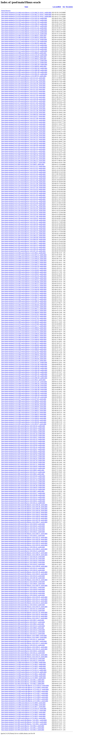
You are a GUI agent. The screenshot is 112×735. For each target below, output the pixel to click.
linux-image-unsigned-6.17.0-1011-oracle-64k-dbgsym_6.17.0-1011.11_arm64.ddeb (25, 689)
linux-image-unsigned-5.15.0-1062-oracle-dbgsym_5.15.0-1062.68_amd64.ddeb (23, 281)
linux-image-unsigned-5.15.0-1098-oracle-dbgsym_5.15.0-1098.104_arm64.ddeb (24, 395)
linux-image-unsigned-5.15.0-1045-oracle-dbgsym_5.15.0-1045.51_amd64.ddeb (23, 264)
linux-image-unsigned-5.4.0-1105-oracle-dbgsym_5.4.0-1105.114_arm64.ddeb (23, 149)
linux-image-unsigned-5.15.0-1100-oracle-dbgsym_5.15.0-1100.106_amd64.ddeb (24, 366)
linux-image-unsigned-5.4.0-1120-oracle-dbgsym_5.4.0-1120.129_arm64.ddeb (23, 108)
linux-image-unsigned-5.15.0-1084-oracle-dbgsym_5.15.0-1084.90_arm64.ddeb (23, 406)
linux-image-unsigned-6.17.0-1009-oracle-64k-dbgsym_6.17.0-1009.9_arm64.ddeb (24, 691)
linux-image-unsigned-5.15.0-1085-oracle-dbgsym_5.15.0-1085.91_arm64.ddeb (23, 408)
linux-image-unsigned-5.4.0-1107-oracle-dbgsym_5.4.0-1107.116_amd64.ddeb (23, 251)
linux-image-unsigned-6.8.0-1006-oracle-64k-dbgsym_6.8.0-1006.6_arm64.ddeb (24, 637)
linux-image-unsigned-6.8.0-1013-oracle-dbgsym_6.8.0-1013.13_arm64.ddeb (23, 633)
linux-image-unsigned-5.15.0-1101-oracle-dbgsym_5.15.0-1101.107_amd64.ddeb (24, 362)
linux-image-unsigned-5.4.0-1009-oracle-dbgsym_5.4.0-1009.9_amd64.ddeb (22, 164)
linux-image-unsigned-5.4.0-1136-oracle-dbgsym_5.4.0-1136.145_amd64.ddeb (23, 210)
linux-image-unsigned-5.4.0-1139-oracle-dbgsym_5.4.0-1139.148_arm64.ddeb (23, 130)
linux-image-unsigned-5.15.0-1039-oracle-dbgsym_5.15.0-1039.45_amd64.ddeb (23, 341)
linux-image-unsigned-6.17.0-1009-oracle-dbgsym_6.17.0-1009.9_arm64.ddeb (23, 703)
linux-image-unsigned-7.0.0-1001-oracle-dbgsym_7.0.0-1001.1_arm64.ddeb (22, 728)
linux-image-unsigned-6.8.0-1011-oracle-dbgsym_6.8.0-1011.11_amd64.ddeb (23, 464)
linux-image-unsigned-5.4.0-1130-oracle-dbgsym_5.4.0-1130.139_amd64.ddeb (23, 172)
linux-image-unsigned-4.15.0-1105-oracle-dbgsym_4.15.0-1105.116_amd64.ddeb (24, 18)
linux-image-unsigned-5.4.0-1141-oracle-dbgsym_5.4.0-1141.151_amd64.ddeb (23, 222)
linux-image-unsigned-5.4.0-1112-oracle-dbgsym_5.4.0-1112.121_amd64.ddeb (23, 166)
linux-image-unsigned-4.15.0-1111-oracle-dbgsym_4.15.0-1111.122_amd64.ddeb (24, 28)
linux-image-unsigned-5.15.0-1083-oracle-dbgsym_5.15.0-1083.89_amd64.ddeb (23, 322)
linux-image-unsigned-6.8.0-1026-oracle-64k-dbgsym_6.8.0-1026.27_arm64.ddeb (24, 522)
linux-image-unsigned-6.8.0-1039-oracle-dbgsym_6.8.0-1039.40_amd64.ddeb (23, 445)
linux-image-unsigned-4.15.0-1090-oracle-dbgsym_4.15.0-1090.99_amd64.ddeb (23, 57)
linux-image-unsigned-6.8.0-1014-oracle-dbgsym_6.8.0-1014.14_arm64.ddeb (23, 626)
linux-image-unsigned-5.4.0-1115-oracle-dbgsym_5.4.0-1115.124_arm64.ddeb (23, 97)
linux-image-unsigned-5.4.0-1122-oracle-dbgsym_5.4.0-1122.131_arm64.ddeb (23, 120)
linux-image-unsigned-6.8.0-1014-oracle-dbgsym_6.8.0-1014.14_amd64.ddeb (23, 481)
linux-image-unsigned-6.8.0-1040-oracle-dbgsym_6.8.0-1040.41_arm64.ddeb (23, 583)
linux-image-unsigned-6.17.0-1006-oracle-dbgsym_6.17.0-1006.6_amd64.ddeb (23, 662)
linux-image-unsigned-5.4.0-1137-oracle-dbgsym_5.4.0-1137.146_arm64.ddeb (23, 118)
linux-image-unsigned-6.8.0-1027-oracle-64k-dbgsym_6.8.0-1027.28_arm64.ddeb (24, 520)
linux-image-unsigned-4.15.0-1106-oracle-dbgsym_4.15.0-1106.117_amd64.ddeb (24, 26)
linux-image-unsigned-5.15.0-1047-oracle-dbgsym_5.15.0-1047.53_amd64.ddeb (23, 255)
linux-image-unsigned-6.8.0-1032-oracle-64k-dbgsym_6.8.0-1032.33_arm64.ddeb (24, 543)
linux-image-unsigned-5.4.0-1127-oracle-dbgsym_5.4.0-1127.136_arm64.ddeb (23, 95)
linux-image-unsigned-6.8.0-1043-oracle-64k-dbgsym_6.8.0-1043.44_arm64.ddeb (24, 510)
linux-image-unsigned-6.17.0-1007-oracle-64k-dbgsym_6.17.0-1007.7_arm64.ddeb (24, 693)
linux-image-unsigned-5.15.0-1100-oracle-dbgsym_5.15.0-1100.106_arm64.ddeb (24, 385)
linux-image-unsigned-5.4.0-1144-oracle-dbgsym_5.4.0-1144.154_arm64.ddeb (23, 143)
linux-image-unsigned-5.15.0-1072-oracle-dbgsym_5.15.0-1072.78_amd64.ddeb (23, 320)
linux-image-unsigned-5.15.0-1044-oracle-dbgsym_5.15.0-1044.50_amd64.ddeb (23, 287)
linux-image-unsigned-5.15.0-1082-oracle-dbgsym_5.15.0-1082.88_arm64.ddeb (23, 405)
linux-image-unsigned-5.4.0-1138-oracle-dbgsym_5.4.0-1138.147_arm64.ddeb (23, 131)
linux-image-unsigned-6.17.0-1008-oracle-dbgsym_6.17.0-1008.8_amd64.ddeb (23, 676)
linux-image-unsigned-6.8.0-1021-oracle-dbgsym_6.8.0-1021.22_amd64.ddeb (23, 503)
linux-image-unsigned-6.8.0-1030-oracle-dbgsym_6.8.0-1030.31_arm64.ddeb (23, 535)
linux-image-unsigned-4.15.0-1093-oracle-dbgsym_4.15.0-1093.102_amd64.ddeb (24, 68)
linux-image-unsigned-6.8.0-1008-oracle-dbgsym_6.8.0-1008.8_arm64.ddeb (22, 628)
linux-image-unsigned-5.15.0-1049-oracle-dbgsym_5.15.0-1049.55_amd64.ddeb (23, 260)
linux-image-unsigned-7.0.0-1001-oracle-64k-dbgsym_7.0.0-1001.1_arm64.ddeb (24, 720)
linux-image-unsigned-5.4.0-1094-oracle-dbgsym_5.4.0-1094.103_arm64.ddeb (23, 114)
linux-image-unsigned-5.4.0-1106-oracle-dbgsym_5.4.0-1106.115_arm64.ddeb (23, 160)
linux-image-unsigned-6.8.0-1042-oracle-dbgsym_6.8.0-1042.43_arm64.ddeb (23, 570)
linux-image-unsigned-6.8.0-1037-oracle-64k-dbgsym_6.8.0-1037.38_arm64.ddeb (24, 572)
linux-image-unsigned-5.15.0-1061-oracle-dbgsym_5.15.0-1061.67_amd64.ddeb (23, 283)
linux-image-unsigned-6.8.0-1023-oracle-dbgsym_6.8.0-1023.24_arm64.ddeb (23, 658)
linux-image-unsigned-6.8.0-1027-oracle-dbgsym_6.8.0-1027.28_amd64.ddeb (23, 433)
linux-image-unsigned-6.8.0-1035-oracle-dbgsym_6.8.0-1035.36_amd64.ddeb (23, 455)
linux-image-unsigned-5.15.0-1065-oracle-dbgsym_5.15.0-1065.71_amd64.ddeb (23, 308)
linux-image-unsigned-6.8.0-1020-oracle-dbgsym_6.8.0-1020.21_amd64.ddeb (23, 501)
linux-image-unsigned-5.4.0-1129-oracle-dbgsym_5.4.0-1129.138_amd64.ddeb (23, 191)
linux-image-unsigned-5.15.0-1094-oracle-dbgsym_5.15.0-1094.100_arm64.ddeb (24, 389)
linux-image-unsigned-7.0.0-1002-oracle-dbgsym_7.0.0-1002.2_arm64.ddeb (22, 726)
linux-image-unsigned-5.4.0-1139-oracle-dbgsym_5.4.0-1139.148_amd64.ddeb (23, 220)
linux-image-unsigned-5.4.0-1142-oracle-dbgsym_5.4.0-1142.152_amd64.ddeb (23, 228)
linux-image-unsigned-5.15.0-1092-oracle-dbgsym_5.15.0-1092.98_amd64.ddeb (23, 358)
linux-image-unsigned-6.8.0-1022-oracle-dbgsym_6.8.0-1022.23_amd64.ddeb (23, 497)
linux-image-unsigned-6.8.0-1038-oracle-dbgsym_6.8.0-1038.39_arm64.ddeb (23, 589)
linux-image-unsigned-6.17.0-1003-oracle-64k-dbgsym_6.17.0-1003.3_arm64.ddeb (24, 699)
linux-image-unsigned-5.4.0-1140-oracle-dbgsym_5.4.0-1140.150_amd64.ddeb (23, 224)
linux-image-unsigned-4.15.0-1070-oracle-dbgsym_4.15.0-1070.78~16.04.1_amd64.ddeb (26, 16)
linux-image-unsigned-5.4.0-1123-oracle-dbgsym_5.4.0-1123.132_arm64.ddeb (23, 124)
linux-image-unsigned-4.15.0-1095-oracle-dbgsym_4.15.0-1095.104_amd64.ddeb (24, 64)
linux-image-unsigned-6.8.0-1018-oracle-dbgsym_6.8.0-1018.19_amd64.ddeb (23, 483)
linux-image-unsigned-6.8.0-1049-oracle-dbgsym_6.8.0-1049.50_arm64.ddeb (23, 562)
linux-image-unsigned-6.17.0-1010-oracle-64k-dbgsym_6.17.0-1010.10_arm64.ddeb (25, 685)
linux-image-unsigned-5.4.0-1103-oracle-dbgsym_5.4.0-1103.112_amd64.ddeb (23, 231)
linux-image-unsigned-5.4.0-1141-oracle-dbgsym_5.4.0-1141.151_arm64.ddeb (23, 139)
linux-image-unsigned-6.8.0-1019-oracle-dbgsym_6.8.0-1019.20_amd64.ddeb (23, 476)
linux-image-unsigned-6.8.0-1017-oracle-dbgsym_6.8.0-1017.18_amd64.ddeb (23, 480)
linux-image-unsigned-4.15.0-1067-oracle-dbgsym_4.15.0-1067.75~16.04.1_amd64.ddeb (26, 14)
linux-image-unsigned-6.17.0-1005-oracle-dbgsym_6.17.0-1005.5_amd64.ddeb (23, 666)
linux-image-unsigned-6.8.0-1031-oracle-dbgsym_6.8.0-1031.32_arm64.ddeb (23, 568)
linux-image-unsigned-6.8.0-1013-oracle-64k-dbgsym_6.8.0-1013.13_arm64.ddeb (24, 601)
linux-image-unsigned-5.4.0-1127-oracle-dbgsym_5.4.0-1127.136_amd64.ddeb (23, 187)
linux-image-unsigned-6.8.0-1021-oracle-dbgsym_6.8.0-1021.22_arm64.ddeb (23, 653)
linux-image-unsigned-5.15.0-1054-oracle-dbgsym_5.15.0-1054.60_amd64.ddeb (23, 270)
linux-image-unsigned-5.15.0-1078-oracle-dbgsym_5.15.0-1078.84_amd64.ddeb (23, 330)
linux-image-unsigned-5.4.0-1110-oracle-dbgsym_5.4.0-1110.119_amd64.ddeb (23, 199)
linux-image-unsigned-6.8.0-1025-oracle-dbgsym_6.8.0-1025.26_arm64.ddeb (23, 529)
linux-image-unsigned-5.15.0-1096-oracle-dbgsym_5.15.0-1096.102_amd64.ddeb (24, 372)
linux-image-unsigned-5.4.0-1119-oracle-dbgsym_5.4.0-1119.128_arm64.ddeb (23, 112)
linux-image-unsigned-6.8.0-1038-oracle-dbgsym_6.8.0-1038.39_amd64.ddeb (23, 453)
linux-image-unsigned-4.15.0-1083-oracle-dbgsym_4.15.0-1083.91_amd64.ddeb (23, 35)
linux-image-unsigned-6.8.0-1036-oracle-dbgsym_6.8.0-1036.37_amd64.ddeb (23, 449)
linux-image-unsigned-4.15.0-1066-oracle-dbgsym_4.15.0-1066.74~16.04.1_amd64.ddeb (26, 12)
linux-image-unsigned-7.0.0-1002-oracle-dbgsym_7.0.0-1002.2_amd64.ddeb (22, 683)
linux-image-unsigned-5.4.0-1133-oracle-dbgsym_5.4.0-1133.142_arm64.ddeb (23, 87)
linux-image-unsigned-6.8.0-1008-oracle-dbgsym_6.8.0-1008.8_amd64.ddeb (22, 470)
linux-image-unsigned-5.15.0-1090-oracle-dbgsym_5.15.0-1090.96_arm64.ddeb (23, 418)
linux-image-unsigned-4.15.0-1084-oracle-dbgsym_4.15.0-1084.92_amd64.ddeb (23, 58)
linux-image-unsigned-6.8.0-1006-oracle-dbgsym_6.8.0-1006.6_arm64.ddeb (22, 624)
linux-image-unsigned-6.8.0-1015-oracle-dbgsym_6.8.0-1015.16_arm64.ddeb (23, 645)
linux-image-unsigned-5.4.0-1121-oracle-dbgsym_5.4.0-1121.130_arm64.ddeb (23, 110)
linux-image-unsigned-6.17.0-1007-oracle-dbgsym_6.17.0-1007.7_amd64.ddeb (23, 668)
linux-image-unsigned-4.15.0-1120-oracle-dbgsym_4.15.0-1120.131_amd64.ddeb (24, 47)
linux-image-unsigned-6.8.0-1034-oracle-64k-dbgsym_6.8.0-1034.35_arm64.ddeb (24, 574)
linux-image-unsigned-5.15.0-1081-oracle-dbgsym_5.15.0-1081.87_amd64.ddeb (23, 356)
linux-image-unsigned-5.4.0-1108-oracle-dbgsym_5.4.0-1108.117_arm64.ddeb (23, 162)
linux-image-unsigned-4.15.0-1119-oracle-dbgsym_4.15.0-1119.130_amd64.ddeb (24, 49)
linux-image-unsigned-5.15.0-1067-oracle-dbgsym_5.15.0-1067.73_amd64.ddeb (23, 299)
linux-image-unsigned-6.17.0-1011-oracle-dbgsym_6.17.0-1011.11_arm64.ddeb (23, 710)
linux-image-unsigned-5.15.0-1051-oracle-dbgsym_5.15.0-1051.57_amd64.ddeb (23, 268)
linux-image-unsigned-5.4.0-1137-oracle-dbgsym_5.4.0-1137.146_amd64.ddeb (23, 216)
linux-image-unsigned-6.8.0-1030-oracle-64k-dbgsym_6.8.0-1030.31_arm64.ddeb (24, 533)
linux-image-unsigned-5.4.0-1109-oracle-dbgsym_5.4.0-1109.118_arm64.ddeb (23, 155)
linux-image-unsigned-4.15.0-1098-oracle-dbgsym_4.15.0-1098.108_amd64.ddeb (24, 70)
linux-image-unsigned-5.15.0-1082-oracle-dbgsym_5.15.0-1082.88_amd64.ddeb (23, 347)
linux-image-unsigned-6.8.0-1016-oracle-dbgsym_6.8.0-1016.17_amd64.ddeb (23, 493)
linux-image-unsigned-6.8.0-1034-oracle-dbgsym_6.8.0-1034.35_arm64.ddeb (23, 564)
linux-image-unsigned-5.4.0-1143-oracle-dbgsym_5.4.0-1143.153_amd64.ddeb (23, 226)
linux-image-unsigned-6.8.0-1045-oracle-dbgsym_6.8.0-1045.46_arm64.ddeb (23, 591)
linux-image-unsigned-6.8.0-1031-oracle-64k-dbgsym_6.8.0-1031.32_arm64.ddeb (24, 537)
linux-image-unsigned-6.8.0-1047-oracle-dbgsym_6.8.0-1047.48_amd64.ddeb (23, 485)
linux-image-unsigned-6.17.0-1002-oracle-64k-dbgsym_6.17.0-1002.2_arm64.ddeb (24, 701)
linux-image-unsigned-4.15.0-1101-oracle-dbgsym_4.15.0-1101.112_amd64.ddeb (24, 60)
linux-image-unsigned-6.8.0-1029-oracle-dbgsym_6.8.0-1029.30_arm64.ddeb (23, 560)
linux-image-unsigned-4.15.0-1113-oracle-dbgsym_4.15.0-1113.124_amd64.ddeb (24, 30)
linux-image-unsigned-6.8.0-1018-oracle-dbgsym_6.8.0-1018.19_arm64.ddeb (23, 604)
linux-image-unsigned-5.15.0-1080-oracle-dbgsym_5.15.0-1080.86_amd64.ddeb (23, 345)
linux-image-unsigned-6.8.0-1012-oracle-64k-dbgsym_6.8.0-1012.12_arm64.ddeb (24, 599)
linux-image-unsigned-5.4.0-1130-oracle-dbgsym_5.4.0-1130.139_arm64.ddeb (23, 83)
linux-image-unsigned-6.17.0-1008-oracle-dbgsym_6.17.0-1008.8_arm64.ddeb (23, 704)
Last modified (57, 7)
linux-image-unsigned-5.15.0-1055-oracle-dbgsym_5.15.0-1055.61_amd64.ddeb (23, 280)
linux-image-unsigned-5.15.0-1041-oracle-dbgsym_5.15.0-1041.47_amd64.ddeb (23, 285)
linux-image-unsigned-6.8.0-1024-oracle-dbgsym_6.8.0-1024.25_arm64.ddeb (23, 526)
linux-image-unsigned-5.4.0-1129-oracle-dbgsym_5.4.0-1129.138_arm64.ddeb (23, 99)
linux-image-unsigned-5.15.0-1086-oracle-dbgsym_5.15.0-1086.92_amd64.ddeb (23, 335)
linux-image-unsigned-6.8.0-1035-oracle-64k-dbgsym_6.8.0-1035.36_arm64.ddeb (24, 539)
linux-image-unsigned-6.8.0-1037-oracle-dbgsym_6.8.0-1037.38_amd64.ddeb (23, 460)
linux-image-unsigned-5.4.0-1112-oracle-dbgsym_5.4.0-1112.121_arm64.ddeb (23, 80)
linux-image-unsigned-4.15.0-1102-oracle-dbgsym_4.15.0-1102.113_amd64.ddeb (24, 62)
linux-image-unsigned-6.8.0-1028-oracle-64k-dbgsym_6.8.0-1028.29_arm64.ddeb (24, 516)
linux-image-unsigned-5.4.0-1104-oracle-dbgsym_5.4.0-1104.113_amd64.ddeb (23, 245)
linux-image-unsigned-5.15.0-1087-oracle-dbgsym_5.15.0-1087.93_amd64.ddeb (23, 343)
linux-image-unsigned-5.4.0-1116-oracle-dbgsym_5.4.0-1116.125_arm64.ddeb (23, 91)
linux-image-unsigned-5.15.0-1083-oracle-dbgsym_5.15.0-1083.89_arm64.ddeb (23, 403)
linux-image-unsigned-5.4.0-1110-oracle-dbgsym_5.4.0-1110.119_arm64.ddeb (23, 106)
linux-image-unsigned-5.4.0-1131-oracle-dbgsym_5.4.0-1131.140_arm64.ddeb (23, 82)
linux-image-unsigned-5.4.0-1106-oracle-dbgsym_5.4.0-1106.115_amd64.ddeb (23, 235)
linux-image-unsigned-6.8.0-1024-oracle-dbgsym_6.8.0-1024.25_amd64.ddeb (23, 428)
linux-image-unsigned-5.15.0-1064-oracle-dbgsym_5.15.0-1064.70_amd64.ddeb (23, 295)
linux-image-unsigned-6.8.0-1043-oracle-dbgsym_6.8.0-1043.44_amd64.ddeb (23, 462)
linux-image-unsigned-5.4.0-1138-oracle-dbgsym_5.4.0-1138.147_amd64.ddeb (23, 218)
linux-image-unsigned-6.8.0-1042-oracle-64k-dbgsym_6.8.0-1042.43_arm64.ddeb (24, 585)
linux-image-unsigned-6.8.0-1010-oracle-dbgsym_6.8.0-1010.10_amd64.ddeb (23, 468)
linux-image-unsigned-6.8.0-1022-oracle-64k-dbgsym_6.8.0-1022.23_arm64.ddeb (24, 654)
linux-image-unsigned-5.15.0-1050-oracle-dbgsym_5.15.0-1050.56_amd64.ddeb (23, 258)
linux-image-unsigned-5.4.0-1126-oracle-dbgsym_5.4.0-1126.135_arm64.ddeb (23, 101)
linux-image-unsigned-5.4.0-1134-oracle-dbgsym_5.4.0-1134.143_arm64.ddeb (23, 122)
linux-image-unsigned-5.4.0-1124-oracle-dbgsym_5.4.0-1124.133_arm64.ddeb (23, 126)
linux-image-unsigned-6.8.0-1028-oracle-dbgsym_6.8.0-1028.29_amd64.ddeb (23, 431)
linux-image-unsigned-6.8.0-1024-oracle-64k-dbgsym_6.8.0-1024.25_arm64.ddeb (24, 514)
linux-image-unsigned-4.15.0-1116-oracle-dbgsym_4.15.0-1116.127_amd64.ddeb (24, 39)
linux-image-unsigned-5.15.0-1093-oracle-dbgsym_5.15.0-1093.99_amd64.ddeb (23, 353)
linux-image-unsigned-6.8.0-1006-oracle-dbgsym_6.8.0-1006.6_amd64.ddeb (22, 474)
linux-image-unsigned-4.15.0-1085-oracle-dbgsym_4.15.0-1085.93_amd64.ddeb (23, 37)
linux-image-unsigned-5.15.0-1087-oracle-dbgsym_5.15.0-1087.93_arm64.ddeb (23, 412)
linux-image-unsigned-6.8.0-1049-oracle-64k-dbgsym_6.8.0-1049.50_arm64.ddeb (24, 508)
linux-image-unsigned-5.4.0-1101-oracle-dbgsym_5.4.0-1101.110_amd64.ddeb (23, 233)
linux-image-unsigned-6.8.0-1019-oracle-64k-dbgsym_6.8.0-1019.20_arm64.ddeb (24, 597)
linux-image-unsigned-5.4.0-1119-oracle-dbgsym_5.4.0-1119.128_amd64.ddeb (23, 181)
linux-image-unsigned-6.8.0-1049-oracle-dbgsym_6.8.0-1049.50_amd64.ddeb (23, 487)
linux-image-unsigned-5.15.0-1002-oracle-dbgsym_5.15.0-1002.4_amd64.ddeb (23, 253)
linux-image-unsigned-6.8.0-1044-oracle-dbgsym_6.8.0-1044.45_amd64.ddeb (23, 466)
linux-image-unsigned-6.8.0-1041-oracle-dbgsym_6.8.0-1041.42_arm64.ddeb (23, 547)
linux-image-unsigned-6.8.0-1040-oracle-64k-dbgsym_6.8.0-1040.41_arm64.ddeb (24, 549)
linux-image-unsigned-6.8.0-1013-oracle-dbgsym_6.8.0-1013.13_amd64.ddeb (23, 478)
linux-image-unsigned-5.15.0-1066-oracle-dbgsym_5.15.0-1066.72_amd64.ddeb (23, 297)
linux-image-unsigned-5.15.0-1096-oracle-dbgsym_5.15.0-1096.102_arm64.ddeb (24, 393)
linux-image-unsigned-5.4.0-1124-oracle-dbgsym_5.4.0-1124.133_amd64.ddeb (23, 176)
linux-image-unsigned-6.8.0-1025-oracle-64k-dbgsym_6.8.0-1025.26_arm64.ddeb (24, 518)
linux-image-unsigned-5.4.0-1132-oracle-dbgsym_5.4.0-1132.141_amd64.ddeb (23, 208)
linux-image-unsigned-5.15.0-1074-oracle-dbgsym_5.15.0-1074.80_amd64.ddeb (23, 324)
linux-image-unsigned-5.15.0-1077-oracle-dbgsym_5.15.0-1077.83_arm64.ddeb (23, 399)
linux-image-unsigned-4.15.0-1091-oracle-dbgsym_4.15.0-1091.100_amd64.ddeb (24, 72)
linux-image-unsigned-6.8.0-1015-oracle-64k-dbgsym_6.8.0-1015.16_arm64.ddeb (24, 616)
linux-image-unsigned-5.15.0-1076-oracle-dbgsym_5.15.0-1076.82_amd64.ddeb (23, 306)
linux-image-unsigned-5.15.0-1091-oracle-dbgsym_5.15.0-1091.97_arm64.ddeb (23, 424)
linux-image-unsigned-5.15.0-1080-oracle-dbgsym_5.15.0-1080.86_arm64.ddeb (23, 401)
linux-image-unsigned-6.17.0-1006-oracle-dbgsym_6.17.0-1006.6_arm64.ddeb (23, 712)
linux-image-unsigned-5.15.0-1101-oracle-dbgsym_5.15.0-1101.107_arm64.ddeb (24, 381)
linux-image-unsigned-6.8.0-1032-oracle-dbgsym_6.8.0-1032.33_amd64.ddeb (23, 441)
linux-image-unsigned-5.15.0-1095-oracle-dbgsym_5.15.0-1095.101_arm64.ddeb (24, 391)
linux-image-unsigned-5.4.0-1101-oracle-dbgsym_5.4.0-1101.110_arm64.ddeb (23, 147)
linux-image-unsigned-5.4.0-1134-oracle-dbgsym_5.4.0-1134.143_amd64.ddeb (23, 214)
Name (26, 7)
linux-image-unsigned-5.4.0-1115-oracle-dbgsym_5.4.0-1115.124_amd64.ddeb (23, 174)
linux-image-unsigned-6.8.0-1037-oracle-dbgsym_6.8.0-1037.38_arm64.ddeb (23, 558)
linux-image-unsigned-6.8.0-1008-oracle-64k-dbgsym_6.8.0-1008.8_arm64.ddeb (24, 635)
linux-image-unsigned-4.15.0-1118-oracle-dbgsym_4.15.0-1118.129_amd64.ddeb (24, 55)
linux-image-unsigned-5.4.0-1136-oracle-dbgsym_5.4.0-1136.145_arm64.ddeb (23, 128)
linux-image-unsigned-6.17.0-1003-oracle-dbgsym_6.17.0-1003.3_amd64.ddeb (23, 664)
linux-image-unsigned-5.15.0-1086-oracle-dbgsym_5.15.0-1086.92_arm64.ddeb (23, 414)
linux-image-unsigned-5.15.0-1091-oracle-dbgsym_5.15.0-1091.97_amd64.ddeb (23, 360)
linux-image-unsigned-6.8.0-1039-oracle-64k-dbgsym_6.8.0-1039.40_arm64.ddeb (24, 566)
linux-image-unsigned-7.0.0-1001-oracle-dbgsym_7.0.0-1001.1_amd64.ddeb (22, 679)
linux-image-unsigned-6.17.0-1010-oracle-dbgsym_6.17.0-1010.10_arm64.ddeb (23, 708)
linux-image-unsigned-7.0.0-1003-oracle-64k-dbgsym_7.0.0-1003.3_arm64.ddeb (24, 722)
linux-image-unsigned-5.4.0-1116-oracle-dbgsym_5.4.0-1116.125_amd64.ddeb (23, 170)
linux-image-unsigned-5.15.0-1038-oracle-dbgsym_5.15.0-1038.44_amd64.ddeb (23, 333)
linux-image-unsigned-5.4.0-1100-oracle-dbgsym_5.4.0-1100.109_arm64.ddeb (23, 145)
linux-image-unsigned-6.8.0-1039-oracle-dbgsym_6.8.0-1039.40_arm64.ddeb (23, 581)
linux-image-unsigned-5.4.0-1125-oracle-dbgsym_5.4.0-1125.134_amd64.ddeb (23, 212)
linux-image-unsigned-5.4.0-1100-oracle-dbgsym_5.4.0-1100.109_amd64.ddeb (23, 237)
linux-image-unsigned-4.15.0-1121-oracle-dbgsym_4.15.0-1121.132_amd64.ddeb (24, 51)
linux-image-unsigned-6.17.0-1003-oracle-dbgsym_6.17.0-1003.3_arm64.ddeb (23, 716)
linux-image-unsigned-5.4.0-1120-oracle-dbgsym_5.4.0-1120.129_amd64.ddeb (23, 185)
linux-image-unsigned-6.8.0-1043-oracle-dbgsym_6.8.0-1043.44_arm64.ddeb (23, 593)
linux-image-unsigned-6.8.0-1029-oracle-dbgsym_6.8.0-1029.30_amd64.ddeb (23, 435)
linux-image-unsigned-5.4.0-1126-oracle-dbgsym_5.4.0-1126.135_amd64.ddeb (23, 193)
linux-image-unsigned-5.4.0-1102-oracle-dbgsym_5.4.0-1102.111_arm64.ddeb (23, 151)
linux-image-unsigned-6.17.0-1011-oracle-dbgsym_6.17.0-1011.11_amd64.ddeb (23, 670)
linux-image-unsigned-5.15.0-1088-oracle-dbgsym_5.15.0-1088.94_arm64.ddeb (23, 416)
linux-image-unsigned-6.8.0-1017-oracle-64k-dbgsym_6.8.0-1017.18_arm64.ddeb (24, 612)
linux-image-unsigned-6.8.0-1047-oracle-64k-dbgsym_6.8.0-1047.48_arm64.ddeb (24, 506)
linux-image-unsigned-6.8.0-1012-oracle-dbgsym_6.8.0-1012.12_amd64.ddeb (23, 472)
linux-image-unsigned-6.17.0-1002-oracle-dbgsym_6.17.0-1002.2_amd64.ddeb (23, 674)
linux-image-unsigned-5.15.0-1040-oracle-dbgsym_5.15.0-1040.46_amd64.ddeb (23, 339)
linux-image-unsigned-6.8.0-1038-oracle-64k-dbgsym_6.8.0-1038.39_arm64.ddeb (24, 554)
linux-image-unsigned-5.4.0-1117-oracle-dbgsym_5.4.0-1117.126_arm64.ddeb (23, 103)
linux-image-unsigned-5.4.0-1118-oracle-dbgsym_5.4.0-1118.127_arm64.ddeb (23, 116)
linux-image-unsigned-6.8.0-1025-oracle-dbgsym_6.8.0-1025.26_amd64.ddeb (23, 426)
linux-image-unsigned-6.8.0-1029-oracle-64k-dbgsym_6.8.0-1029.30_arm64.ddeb (24, 541)
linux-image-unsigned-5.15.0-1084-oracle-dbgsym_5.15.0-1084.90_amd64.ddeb (23, 312)
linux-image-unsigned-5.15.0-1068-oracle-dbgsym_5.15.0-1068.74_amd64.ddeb (23, 301)
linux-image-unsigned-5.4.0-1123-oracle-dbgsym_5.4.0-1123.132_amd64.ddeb (23, 197)
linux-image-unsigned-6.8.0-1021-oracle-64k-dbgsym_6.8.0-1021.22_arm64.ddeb (24, 649)
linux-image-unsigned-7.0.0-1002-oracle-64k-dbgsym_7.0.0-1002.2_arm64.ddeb (24, 724)
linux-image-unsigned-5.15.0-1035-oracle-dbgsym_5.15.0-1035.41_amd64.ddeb (23, 293)
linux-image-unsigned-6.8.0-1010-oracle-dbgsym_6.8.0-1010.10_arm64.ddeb (23, 629)
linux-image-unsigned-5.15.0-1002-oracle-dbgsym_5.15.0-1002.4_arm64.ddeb (23, 380)
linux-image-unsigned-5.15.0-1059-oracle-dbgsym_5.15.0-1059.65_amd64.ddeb (23, 274)
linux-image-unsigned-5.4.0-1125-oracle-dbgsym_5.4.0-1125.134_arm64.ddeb (23, 105)
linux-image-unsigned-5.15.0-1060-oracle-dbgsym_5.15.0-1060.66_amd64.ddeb (23, 272)
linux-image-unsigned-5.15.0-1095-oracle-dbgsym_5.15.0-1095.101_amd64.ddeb (24, 374)
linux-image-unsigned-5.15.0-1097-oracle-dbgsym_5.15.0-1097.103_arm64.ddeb (24, 397)
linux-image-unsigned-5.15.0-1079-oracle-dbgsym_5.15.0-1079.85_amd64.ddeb (23, 351)
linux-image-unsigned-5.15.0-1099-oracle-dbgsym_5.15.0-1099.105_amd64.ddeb (24, 368)
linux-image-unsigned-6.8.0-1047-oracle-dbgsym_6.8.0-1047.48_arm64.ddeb (23, 578)
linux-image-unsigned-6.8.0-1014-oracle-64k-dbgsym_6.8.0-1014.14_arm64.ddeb (24, 603)
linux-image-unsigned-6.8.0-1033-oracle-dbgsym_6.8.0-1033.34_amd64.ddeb (23, 443)
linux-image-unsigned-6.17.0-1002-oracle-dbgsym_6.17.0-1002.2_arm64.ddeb (23, 718)
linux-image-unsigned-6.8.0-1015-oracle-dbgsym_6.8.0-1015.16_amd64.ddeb (23, 489)
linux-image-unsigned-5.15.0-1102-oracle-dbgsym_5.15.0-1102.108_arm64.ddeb (24, 387)
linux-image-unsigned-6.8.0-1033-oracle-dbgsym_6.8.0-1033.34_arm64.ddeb (23, 576)
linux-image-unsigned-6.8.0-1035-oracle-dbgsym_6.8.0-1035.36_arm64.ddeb (23, 556)
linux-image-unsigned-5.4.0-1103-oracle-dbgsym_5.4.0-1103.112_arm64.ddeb (23, 156)
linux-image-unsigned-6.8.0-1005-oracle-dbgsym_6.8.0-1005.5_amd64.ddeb (22, 491)
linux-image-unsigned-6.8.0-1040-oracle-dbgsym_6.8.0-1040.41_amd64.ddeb (23, 451)
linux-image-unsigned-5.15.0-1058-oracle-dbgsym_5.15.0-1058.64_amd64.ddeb (23, 278)
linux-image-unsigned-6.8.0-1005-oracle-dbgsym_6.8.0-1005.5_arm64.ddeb (22, 620)
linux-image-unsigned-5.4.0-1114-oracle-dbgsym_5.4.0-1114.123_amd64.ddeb (23, 189)
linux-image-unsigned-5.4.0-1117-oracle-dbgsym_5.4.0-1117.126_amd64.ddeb (23, 180)
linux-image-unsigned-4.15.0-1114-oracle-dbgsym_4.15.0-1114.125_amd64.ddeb (24, 33)
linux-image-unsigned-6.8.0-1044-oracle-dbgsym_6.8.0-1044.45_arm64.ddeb (23, 595)
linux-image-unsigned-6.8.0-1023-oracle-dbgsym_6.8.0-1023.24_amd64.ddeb (23, 499)
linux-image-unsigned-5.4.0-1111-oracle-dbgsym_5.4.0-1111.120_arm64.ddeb (23, 89)
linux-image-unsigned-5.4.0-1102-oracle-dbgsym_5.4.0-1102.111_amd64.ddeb (23, 241)
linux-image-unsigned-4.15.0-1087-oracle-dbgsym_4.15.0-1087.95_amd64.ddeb (23, 76)
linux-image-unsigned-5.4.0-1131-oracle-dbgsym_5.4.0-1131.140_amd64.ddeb (23, 183)
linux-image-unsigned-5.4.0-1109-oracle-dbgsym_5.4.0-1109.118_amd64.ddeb (23, 249)
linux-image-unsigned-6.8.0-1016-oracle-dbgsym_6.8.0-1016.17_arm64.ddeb (23, 622)
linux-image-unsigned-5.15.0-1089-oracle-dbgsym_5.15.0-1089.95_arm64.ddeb (23, 410)
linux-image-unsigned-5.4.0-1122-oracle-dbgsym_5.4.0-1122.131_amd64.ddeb (23, 201)
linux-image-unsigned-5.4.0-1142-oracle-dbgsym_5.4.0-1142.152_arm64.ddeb (23, 141)
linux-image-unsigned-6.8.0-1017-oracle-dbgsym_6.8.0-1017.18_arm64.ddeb (23, 608)
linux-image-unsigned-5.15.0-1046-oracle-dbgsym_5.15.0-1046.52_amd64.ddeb (23, 262)
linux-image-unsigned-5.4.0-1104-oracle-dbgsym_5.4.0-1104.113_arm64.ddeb (23, 153)
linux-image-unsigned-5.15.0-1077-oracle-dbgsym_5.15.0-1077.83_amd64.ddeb (23, 318)
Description (69, 7)
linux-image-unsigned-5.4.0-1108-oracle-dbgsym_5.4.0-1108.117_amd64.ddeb (23, 243)
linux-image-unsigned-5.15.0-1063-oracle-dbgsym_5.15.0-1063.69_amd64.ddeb (23, 305)
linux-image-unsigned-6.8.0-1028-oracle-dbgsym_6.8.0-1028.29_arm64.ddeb (23, 524)
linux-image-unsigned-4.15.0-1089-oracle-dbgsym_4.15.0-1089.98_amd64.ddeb (23, 66)
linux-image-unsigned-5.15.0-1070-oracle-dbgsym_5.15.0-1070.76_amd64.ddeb (23, 316)
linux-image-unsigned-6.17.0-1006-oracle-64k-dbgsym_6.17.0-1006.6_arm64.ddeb (24, 697)
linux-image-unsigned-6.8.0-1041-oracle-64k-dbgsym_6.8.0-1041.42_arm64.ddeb (24, 579)
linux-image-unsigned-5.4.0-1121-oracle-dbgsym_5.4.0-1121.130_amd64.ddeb (23, 206)
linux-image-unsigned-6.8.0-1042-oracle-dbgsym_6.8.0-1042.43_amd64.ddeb (23, 458)
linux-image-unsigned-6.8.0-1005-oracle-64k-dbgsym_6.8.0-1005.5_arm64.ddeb (24, 641)
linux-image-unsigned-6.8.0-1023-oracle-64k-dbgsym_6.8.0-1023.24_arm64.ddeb (24, 656)
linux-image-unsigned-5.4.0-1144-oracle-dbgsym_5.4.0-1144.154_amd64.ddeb (23, 230)
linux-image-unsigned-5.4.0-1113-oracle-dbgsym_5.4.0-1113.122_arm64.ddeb (23, 78)
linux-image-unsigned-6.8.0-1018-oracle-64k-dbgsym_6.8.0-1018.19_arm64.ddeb (24, 606)
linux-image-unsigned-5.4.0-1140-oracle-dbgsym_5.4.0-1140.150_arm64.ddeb (23, 133)
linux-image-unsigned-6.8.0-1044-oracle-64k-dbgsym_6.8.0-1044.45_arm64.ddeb (24, 512)
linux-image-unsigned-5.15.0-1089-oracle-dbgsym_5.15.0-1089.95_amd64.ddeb (23, 328)
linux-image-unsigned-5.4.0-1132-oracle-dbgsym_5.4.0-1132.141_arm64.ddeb (23, 85)
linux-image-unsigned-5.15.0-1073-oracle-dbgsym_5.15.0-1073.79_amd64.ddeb (23, 303)
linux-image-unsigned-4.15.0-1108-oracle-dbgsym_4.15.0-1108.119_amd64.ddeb (24, 24)
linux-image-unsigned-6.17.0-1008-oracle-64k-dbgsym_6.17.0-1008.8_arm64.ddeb (24, 687)
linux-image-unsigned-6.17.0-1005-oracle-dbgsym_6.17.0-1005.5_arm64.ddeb (23, 714)
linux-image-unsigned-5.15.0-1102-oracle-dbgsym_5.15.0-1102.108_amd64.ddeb (24, 364)
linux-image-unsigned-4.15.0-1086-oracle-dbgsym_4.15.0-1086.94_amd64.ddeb (23, 53)
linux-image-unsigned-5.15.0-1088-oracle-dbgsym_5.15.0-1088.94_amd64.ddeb (23, 349)
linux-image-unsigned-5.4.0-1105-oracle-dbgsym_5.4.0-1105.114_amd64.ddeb (23, 247)
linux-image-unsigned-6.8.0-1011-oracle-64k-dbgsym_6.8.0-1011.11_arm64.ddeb (24, 643)
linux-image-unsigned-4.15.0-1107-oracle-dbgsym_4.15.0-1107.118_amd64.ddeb (24, 22)
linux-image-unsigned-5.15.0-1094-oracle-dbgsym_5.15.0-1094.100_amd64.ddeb (24, 370)
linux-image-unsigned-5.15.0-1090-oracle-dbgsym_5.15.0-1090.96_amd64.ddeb (23, 355)
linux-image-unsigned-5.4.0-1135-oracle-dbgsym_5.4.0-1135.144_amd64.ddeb (23, 203)
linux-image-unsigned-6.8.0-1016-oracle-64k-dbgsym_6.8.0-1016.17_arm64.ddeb (24, 618)
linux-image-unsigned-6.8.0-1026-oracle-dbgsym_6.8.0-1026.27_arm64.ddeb (23, 531)
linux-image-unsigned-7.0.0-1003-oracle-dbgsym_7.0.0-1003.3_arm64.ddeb (22, 729)
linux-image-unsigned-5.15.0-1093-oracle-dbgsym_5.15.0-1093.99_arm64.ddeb (23, 420)
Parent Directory (6, 10)
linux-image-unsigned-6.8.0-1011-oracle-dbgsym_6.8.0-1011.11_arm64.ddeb (23, 639)
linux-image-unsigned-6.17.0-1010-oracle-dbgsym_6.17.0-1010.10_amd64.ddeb (23, 672)
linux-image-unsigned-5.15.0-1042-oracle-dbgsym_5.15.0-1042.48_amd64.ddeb (23, 289)
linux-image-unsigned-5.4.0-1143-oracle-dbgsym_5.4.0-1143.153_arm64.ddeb (23, 137)
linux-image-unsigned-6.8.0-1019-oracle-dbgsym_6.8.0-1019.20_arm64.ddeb (23, 610)
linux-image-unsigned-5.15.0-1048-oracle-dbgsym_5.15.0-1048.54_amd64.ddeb (23, 256)
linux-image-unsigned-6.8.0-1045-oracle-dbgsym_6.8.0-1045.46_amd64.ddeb (23, 495)
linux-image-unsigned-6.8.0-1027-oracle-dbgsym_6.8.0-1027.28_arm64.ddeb (23, 528)
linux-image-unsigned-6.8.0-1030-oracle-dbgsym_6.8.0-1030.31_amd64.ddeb (23, 437)
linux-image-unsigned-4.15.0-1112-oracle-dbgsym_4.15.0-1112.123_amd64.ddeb (24, 32)
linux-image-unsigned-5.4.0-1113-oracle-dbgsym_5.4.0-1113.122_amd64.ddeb (23, 168)
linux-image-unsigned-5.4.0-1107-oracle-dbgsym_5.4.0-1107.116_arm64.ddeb (23, 158)
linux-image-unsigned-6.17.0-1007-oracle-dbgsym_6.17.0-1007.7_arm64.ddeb (23, 706)
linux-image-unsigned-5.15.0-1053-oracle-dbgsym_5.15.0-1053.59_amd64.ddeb (23, 276)
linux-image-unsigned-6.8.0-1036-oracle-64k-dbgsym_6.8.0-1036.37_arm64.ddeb (24, 553)
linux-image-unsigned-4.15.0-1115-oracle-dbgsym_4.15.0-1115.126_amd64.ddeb (24, 45)
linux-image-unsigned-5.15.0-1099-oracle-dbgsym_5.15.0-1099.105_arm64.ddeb (24, 383)
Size (64, 7)
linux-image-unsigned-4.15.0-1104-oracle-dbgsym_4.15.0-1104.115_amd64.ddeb (24, 20)
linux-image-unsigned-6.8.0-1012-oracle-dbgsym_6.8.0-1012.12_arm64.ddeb (23, 631)
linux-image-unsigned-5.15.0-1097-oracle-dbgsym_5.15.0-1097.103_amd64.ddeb (24, 376)
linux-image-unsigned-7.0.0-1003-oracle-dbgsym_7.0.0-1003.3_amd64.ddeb (22, 681)
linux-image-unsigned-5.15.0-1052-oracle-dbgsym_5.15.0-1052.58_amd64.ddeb (23, 266)
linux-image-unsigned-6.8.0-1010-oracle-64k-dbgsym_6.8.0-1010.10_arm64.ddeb (24, 614)
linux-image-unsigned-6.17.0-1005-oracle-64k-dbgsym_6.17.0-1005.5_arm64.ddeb (24, 695)
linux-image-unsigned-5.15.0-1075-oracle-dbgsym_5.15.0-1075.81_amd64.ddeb (23, 314)
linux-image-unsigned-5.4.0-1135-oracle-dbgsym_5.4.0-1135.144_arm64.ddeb (23, 135)
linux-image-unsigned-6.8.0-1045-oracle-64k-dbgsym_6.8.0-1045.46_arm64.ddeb (24, 504)
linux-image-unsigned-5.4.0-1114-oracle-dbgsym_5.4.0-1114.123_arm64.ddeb (23, 93)
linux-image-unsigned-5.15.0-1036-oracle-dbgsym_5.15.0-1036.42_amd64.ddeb (23, 291)
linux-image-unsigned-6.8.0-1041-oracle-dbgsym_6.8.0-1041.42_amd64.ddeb (23, 447)
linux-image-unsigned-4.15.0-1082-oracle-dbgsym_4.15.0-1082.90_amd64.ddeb (23, 43)
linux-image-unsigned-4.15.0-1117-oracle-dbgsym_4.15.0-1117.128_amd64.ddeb (24, 41)
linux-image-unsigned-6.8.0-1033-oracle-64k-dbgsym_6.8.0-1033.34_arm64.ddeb (24, 545)
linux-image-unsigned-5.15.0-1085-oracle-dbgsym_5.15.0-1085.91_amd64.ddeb (23, 337)
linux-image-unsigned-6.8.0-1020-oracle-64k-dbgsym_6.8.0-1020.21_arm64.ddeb (24, 647)
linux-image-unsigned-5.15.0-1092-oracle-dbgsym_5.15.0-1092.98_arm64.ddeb (23, 422)
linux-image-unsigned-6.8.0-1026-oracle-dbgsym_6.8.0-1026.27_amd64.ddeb (23, 430)
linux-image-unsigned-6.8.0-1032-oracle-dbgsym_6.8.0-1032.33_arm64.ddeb (23, 551)
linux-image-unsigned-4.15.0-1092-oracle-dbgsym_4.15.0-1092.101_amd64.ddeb (24, 74)
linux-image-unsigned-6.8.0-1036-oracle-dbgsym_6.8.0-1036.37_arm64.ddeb (23, 587)
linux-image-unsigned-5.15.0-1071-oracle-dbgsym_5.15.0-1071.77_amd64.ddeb (23, 326)
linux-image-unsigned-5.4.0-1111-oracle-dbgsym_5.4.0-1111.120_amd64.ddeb (23, 195)
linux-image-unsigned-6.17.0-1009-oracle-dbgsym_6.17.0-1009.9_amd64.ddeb (23, 678)
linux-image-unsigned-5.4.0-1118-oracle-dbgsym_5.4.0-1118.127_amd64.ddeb (23, 205)
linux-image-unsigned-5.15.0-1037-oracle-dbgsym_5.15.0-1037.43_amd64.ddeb (23, 331)
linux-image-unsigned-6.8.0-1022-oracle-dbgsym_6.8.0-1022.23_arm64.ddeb (23, 660)
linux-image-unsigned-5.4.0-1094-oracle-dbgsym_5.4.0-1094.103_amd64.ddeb (23, 239)
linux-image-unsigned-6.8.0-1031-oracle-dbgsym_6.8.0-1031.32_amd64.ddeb (23, 439)
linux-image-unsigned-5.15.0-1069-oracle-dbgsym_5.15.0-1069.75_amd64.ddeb (23, 310)
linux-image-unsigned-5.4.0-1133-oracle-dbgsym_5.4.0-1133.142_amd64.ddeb (23, 178)
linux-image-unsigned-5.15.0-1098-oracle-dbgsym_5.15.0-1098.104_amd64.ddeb (24, 378)
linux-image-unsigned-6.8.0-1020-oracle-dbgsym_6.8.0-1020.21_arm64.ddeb (23, 651)
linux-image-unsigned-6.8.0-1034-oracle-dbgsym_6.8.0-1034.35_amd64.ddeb (23, 456)
